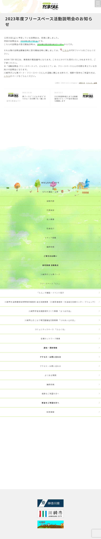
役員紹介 (50, 228)
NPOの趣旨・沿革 (50, 192)
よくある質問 (50, 375)
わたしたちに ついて (50, 182)
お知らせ (82, 83)
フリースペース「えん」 (50, 283)
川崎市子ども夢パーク (50, 274)
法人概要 (50, 219)
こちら (66, 50)
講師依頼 (50, 247)
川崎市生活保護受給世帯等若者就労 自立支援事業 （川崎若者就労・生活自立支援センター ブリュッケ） (50, 302)
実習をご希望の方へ (50, 403)
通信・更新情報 (50, 347)
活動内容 (50, 201)
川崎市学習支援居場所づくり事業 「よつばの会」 (50, 311)
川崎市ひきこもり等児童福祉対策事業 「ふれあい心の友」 (50, 320)
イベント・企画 (91, 83)
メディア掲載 (50, 237)
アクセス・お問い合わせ (50, 357)
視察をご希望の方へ (50, 393)
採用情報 (50, 412)
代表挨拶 (50, 210)
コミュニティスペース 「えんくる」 (50, 329)
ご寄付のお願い (50, 256)
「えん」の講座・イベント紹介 (50, 292)
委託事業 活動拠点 (50, 265)
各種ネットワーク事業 (50, 338)
